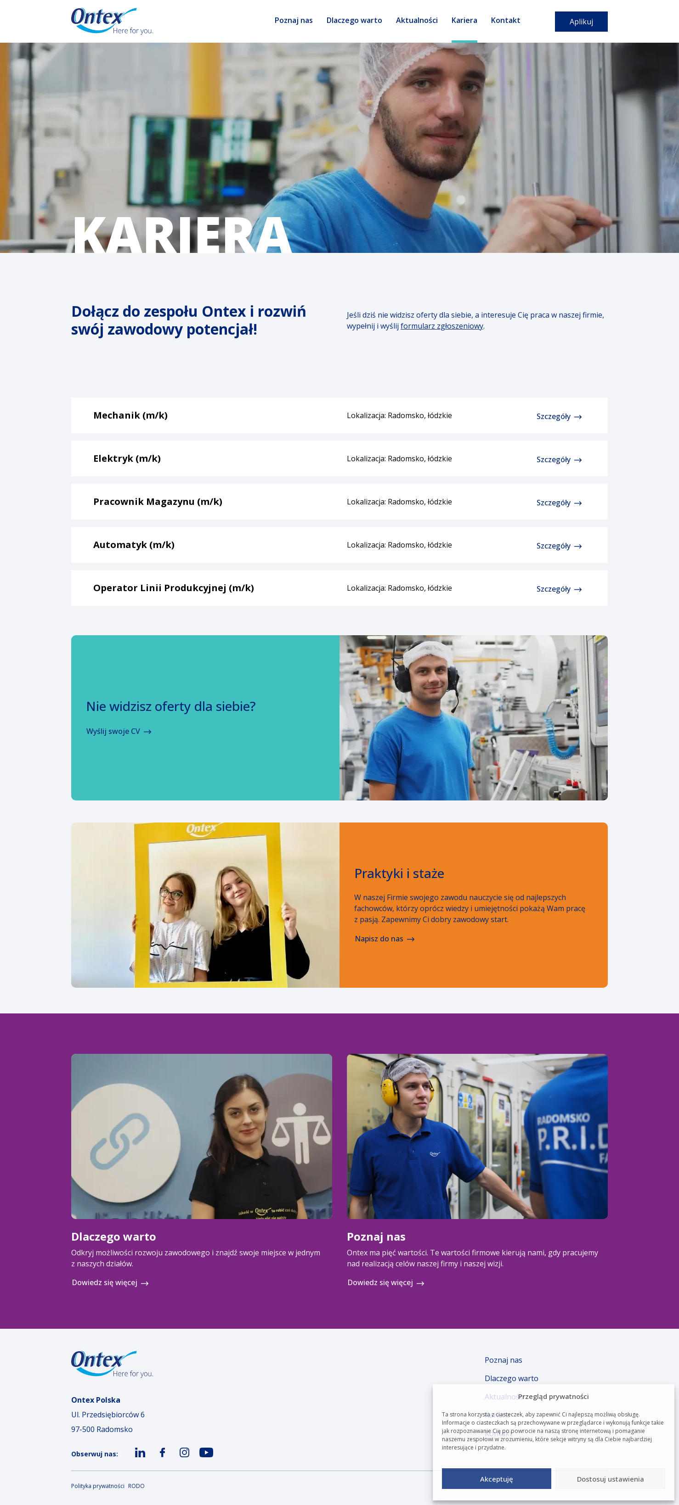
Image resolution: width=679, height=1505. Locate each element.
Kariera (464, 20)
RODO (136, 1486)
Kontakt (506, 20)
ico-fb (161, 1461)
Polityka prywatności (97, 1486)
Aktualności (417, 20)
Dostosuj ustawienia (610, 1478)
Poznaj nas (294, 20)
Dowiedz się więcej (104, 1282)
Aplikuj (581, 22)
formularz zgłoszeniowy (442, 326)
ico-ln (139, 1461)
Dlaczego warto (354, 20)
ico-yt (205, 1461)
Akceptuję (496, 1478)
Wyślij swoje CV (113, 731)
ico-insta (184, 1461)
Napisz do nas (379, 939)
